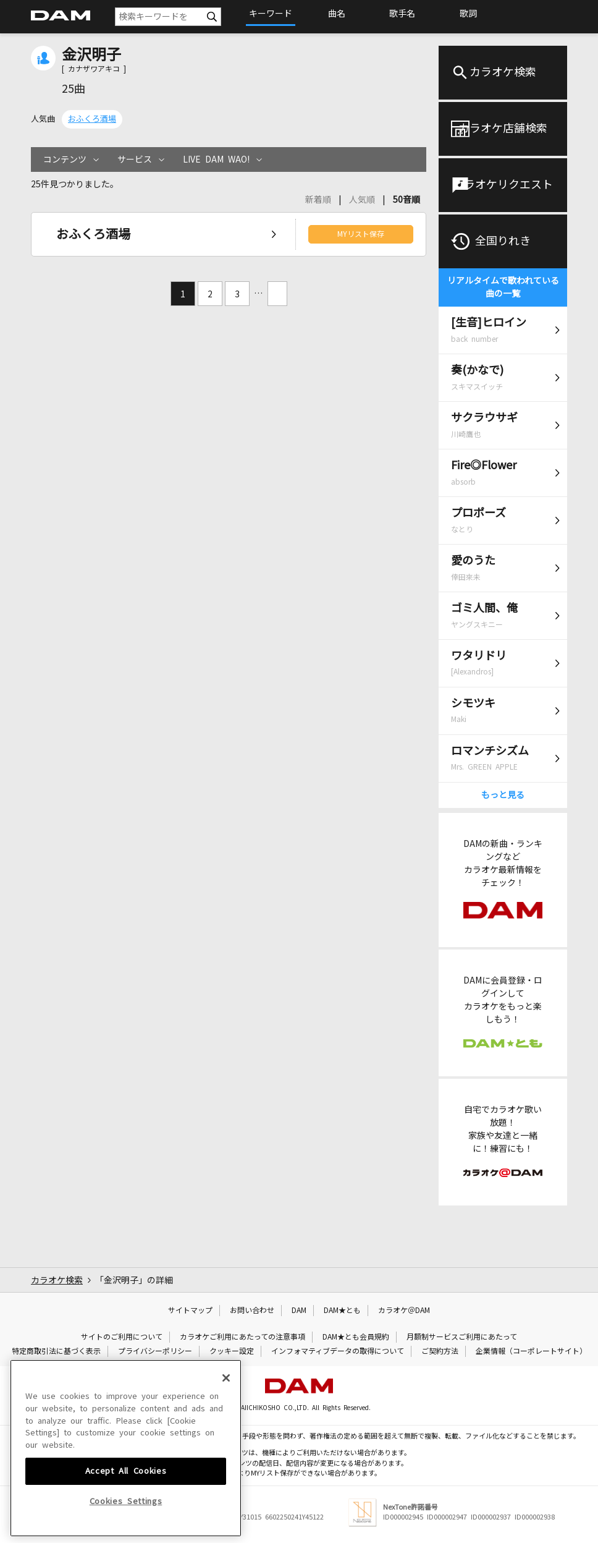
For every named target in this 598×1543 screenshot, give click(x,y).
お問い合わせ (252, 1310)
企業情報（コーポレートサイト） (531, 1351)
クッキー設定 (231, 1351)
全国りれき (503, 241)
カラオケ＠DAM (404, 1310)
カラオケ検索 (503, 72)
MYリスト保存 (360, 234)
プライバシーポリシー (155, 1351)
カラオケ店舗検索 (502, 128)
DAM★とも (342, 1310)
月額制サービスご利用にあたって (461, 1337)
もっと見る (502, 795)
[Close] (226, 1462)
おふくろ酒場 (92, 119)
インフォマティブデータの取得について (337, 1351)
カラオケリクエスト (503, 184)
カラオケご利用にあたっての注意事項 (242, 1337)
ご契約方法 (439, 1351)
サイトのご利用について (121, 1337)
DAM (299, 1310)
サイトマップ (190, 1310)
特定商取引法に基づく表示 (56, 1351)
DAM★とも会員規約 (355, 1337)
